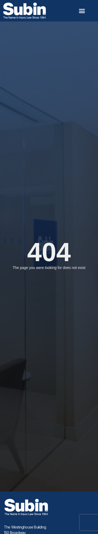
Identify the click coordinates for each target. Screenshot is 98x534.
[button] (82, 11)
